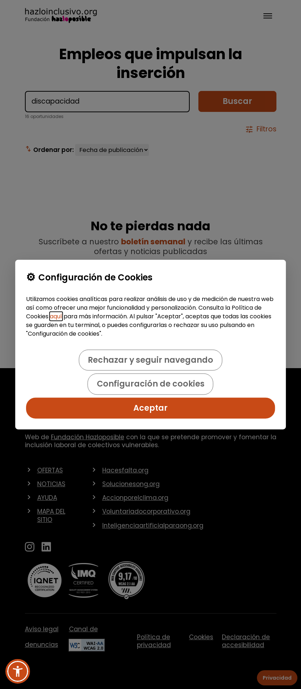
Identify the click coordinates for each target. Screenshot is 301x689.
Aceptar (150, 407)
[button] (17, 671)
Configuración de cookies (151, 383)
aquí (56, 316)
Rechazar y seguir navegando (150, 360)
